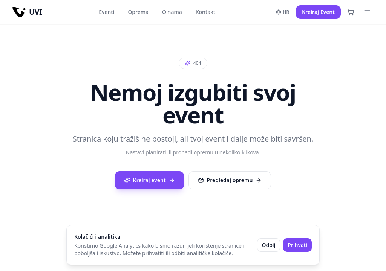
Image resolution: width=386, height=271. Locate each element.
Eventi (106, 11)
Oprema (138, 11)
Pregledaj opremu (230, 180)
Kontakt (206, 11)
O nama (172, 11)
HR (282, 12)
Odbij (269, 244)
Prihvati (297, 244)
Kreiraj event (149, 180)
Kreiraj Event (318, 11)
